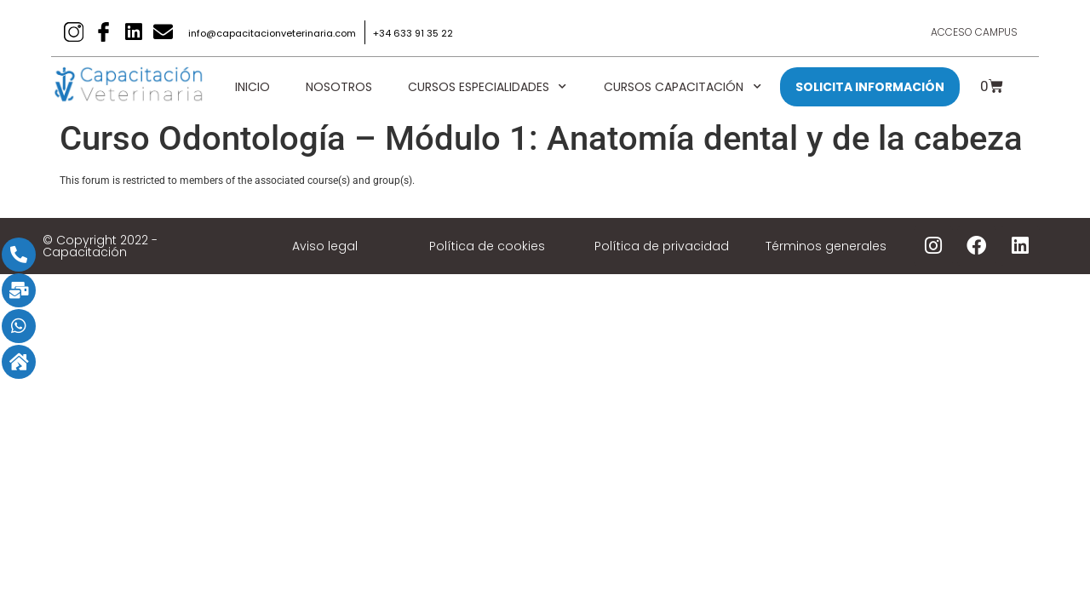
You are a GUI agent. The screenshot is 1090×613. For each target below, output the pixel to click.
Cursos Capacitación (683, 87)
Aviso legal (325, 246)
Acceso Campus (974, 32)
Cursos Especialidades (488, 87)
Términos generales (826, 246)
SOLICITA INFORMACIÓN (869, 86)
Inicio (252, 86)
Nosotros (339, 86)
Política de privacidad (661, 246)
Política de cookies (487, 246)
